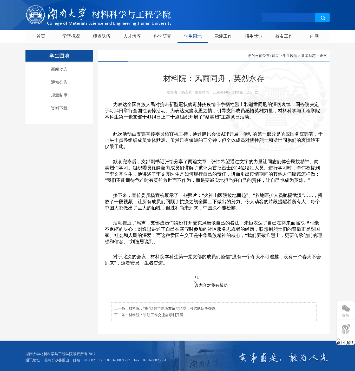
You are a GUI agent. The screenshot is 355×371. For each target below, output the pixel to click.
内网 (314, 36)
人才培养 (132, 36)
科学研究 (162, 36)
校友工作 (284, 36)
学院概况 (71, 36)
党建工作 (223, 36)
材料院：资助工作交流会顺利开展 (156, 315)
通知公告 (59, 82)
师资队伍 (101, 36)
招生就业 (253, 36)
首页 (40, 36)
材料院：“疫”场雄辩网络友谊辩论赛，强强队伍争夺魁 (172, 308)
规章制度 (59, 95)
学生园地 (193, 36)
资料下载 (59, 108)
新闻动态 (59, 69)
